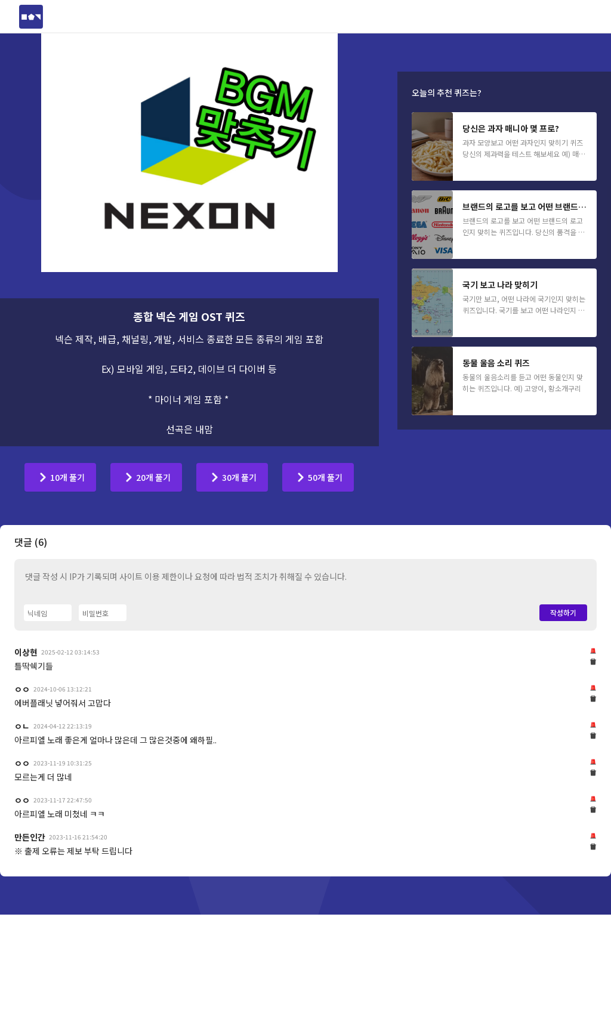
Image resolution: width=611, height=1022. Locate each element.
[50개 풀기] (318, 477)
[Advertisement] (305, 570)
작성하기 (563, 779)
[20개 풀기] (146, 477)
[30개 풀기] (232, 477)
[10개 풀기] (60, 477)
